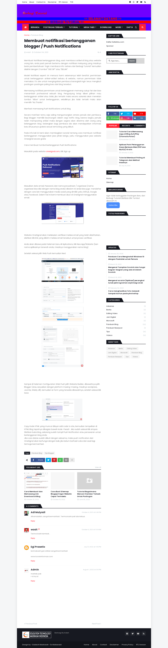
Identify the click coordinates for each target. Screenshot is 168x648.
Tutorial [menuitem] (73, 27)
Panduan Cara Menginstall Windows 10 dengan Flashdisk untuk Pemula (126, 257)
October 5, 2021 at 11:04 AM (91, 529)
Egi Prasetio (38, 546)
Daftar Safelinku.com (115, 42)
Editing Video (126, 313)
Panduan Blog (37, 35)
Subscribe (113, 205)
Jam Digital (126, 317)
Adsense (126, 306)
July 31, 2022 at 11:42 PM (92, 547)
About (31, 2)
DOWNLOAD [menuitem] (106, 27)
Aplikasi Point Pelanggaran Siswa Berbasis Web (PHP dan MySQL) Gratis (132, 147)
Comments (139, 125)
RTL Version (63, 2)
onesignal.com (53, 151)
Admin (35, 569)
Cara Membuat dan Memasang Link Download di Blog (33, 494)
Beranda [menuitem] (35, 27)
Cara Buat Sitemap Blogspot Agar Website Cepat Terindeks (61, 494)
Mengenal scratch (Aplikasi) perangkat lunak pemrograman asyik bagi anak (126, 281)
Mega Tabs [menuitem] (89, 27)
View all (98, 467)
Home (24, 2)
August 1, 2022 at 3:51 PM (92, 570)
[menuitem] (25, 27)
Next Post (96, 623)
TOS (71, 2)
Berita (126, 309)
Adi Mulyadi (38, 512)
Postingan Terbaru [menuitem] (53, 27)
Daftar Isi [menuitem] (132, 27)
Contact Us (40, 2)
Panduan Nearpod (126, 328)
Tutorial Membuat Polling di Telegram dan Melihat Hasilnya (132, 160)
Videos (126, 335)
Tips (126, 331)
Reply (33, 521)
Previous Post (31, 623)
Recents (126, 125)
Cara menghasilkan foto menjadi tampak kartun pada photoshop (123, 292)
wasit (34, 529)
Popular (113, 125)
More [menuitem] (118, 27)
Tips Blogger (49, 453)
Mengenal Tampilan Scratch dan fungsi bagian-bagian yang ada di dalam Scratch (126, 269)
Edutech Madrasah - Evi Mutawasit (47, 644)
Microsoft (126, 320)
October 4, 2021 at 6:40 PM (91, 512)
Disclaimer (52, 2)
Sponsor (110, 46)
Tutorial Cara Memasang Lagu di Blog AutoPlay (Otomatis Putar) (131, 134)
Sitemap (110, 182)
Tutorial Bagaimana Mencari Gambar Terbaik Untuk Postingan (88, 494)
